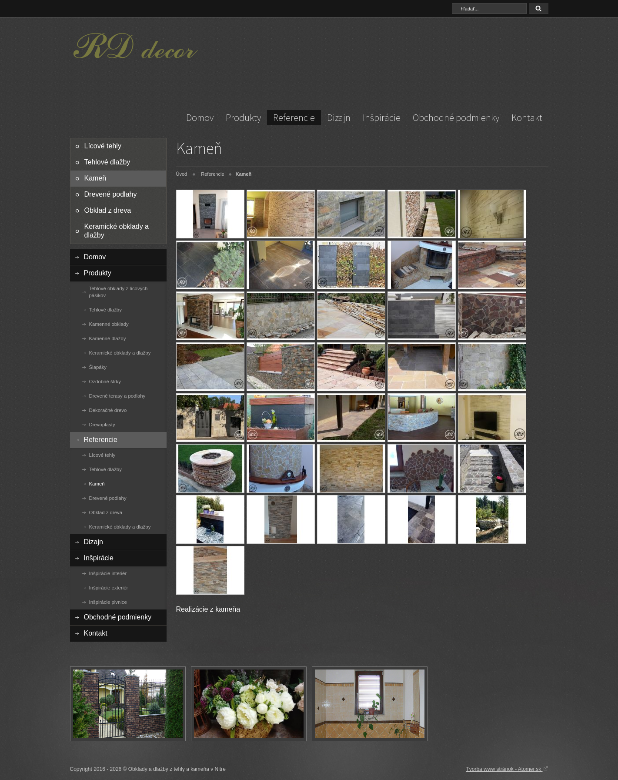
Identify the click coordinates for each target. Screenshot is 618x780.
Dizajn (339, 117)
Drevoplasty (102, 424)
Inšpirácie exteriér (108, 587)
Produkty (243, 117)
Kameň (95, 178)
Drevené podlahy (110, 194)
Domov (200, 117)
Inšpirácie (382, 117)
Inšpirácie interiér (108, 573)
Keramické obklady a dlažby (116, 231)
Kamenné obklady (109, 324)
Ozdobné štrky (105, 381)
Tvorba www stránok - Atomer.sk (507, 768)
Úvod (181, 174)
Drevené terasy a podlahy (117, 395)
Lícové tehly (102, 146)
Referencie (294, 117)
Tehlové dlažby (107, 162)
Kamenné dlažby (107, 338)
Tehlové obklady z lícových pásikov (118, 292)
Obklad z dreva (107, 210)
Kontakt (526, 117)
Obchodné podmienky (456, 117)
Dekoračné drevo (108, 410)
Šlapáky (98, 367)
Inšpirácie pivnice (108, 602)
